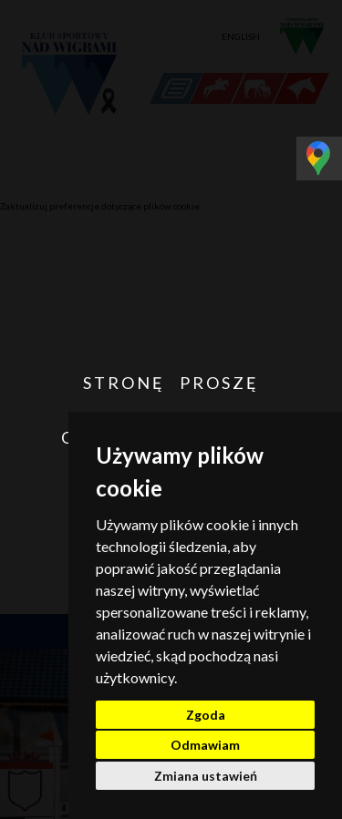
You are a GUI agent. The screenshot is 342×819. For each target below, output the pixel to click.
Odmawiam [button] (205, 744)
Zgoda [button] (205, 714)
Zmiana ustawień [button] (205, 775)
